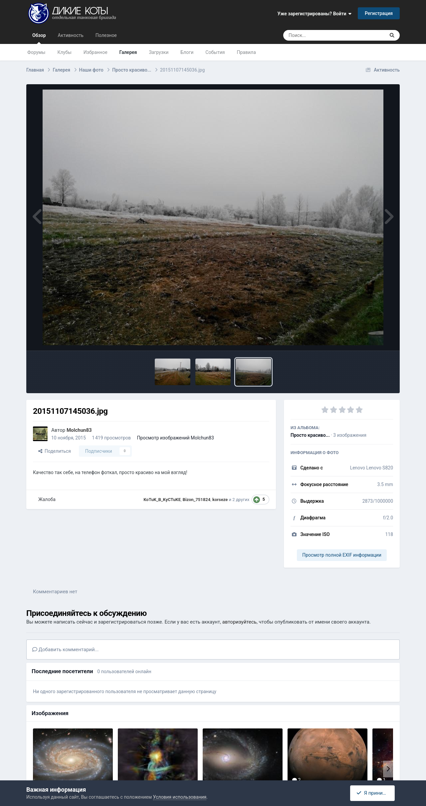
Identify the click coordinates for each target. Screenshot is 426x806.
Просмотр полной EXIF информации (341, 555)
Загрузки (158, 52)
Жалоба (47, 499)
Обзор (39, 38)
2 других (240, 499)
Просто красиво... (310, 435)
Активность (71, 35)
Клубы (64, 52)
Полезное (106, 35)
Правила (246, 52)
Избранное (95, 52)
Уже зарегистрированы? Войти (315, 13)
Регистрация (379, 13)
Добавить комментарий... (65, 650)
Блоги (186, 52)
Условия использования (180, 797)
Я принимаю (374, 793)
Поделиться (54, 451)
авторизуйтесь (239, 622)
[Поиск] (321, 35)
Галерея (128, 52)
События (215, 52)
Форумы (36, 52)
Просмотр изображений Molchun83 (175, 437)
